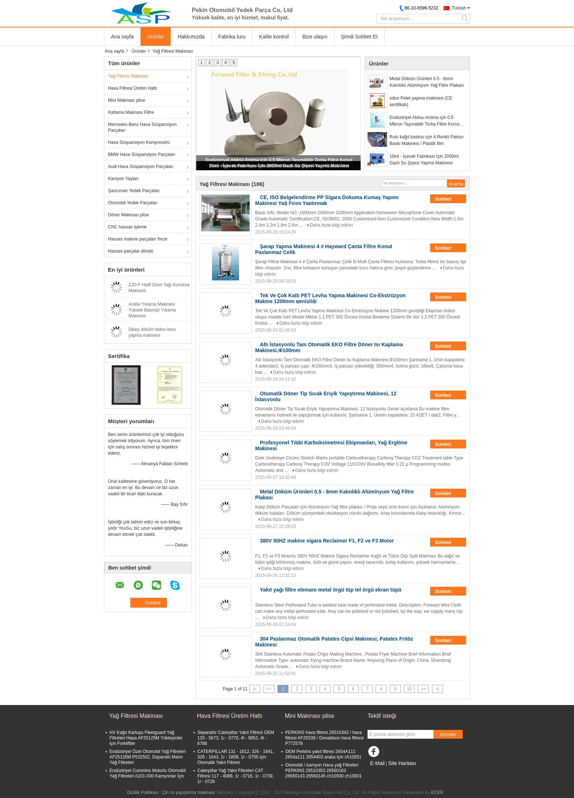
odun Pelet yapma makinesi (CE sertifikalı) (421, 101)
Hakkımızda (191, 37)
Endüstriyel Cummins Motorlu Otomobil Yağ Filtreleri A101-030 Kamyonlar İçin (147, 773)
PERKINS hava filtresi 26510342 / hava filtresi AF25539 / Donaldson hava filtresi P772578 (324, 738)
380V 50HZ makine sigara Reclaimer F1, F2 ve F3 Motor (327, 541)
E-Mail (377, 763)
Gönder (448, 734)
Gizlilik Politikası (143, 792)
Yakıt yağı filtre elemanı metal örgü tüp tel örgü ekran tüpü (331, 590)
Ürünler (155, 37)
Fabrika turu (232, 37)
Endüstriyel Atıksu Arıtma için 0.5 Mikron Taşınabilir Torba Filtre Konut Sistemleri (424, 121)
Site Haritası (402, 763)
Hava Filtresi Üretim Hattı (132, 88)
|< (255, 688)
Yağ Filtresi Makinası (128, 76)
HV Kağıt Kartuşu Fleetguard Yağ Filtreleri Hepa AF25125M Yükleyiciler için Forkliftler (146, 738)
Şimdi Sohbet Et (359, 37)
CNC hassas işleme (127, 227)
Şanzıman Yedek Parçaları (134, 190)
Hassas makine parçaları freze (137, 239)
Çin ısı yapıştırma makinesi (188, 792)
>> (423, 688)
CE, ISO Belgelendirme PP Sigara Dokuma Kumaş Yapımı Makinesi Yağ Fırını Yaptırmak (327, 200)
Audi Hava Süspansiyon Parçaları (141, 166)
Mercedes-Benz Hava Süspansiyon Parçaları (142, 127)
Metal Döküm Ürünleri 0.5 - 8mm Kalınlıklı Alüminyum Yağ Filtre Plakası (427, 82)
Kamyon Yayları (123, 178)
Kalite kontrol (274, 37)
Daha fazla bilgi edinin (331, 225)
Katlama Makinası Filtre (131, 112)
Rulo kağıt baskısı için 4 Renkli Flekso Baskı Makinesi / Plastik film (426, 140)
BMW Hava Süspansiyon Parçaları (141, 154)
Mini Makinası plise (126, 100)
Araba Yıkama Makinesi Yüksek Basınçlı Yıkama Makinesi (152, 310)
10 (409, 688)
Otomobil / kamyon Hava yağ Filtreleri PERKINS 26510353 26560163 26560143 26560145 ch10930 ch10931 (323, 770)
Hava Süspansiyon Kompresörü (139, 142)
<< (269, 688)
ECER (437, 792)
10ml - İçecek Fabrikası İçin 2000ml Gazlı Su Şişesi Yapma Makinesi (279, 165)
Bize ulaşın (314, 37)
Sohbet (448, 199)
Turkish (459, 8)
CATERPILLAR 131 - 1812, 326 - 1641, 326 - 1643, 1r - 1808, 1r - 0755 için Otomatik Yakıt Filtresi (235, 757)
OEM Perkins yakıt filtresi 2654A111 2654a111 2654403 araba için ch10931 (323, 754)
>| (437, 688)
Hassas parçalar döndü (130, 251)
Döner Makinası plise (128, 214)
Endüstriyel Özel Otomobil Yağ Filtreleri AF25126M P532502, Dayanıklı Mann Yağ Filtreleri (147, 757)
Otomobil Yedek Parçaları (132, 202)
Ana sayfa (122, 37)
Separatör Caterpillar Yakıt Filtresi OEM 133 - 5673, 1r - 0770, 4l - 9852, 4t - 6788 (235, 738)
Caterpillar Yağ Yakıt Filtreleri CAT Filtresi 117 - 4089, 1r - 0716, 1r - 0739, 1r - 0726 (235, 776)
